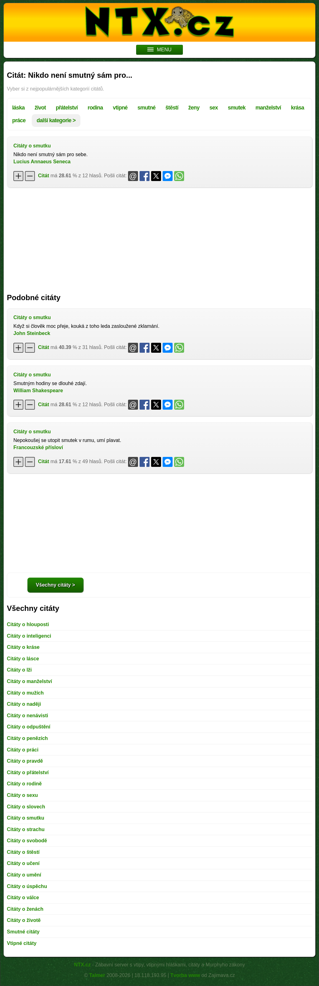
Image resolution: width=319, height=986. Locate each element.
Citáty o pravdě (25, 761)
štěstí (171, 108)
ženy (193, 108)
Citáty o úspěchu (27, 886)
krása (297, 108)
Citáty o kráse (23, 647)
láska (18, 108)
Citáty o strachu (26, 829)
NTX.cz (82, 964)
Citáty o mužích (25, 692)
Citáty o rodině (24, 783)
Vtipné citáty (21, 943)
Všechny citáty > (55, 585)
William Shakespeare (38, 390)
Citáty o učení (23, 863)
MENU (159, 49)
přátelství (67, 108)
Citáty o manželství (29, 681)
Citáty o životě (23, 920)
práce (19, 120)
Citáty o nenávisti (27, 715)
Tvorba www (185, 975)
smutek (236, 108)
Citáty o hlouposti (28, 624)
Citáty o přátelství (28, 772)
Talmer (97, 975)
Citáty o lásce (23, 658)
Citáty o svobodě (27, 840)
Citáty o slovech (26, 806)
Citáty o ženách (25, 909)
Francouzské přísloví (38, 447)
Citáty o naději (24, 704)
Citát (43, 175)
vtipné (120, 108)
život (40, 108)
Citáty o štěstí (23, 852)
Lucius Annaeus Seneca (41, 161)
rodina (95, 108)
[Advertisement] (159, 237)
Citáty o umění (24, 874)
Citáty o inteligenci (29, 636)
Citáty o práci (22, 749)
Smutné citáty (23, 931)
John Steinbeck (31, 333)
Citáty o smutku (32, 145)
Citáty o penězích (27, 738)
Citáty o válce (23, 897)
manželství (268, 108)
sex (213, 108)
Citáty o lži (19, 669)
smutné (146, 108)
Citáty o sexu (22, 795)
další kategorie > (56, 120)
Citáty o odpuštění (28, 726)
